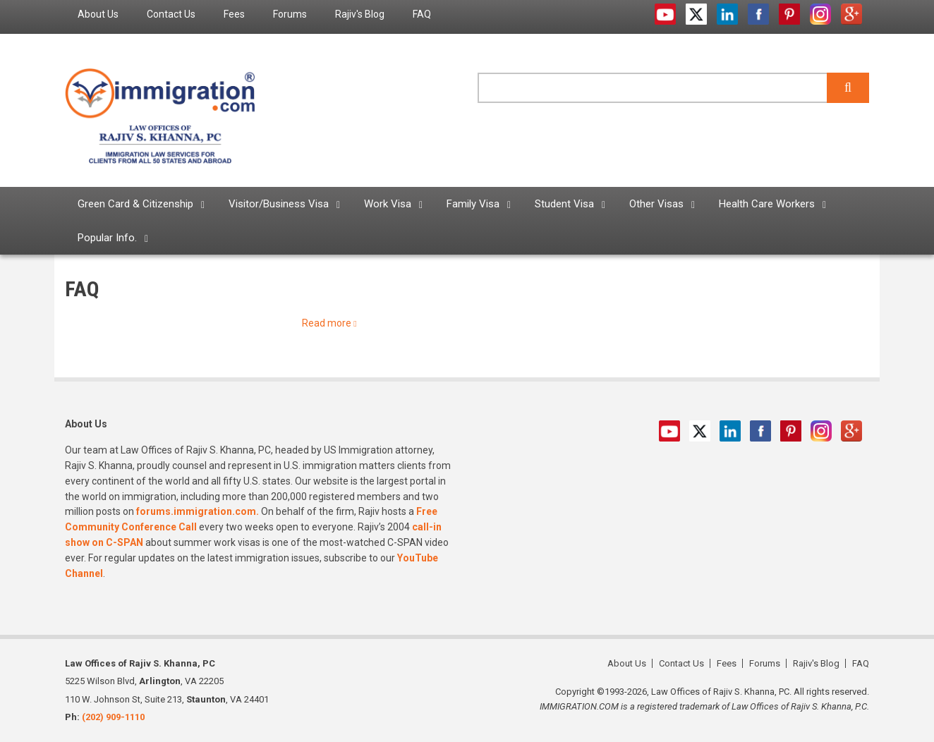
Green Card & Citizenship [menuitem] (135, 203)
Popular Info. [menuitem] (107, 237)
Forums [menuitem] (290, 14)
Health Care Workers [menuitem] (767, 203)
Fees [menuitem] (234, 14)
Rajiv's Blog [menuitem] (359, 14)
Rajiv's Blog (816, 663)
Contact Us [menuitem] (171, 14)
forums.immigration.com (196, 511)
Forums (764, 663)
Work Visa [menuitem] (387, 203)
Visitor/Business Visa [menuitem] (279, 203)
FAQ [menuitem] (422, 14)
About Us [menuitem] (98, 14)
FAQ (860, 663)
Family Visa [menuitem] (473, 203)
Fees (726, 663)
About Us (626, 663)
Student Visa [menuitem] (564, 203)
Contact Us (681, 663)
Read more (326, 323)
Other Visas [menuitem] (656, 203)
